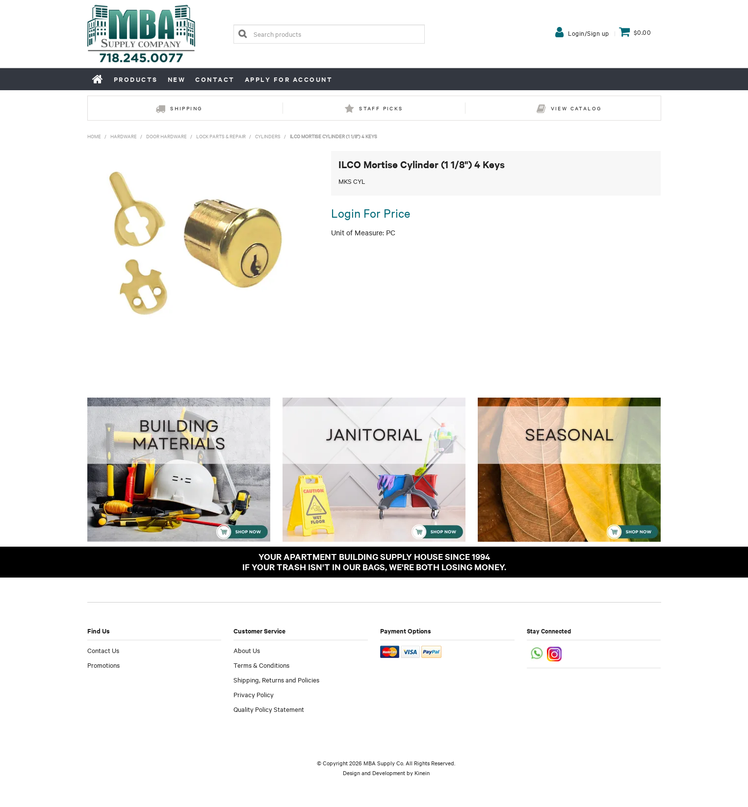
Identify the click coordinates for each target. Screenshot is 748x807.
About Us (246, 650)
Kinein (422, 773)
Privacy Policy (253, 694)
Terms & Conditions (261, 664)
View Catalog (576, 108)
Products (136, 79)
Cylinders (268, 136)
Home (98, 79)
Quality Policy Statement (268, 709)
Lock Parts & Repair (221, 136)
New (177, 79)
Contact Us (103, 650)
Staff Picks (381, 108)
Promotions (103, 664)
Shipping (186, 108)
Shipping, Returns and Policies (276, 679)
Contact (215, 79)
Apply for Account (289, 79)
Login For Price (370, 212)
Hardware (123, 136)
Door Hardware (166, 136)
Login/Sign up (588, 32)
